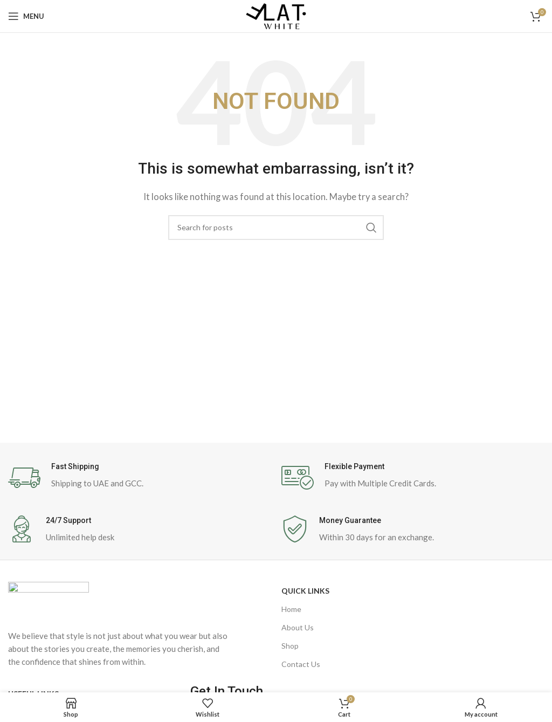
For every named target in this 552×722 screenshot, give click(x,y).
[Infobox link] (139, 478)
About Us (297, 627)
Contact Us (300, 664)
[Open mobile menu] (26, 16)
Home (291, 609)
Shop (290, 645)
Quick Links (305, 590)
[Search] (276, 227)
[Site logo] (276, 15)
